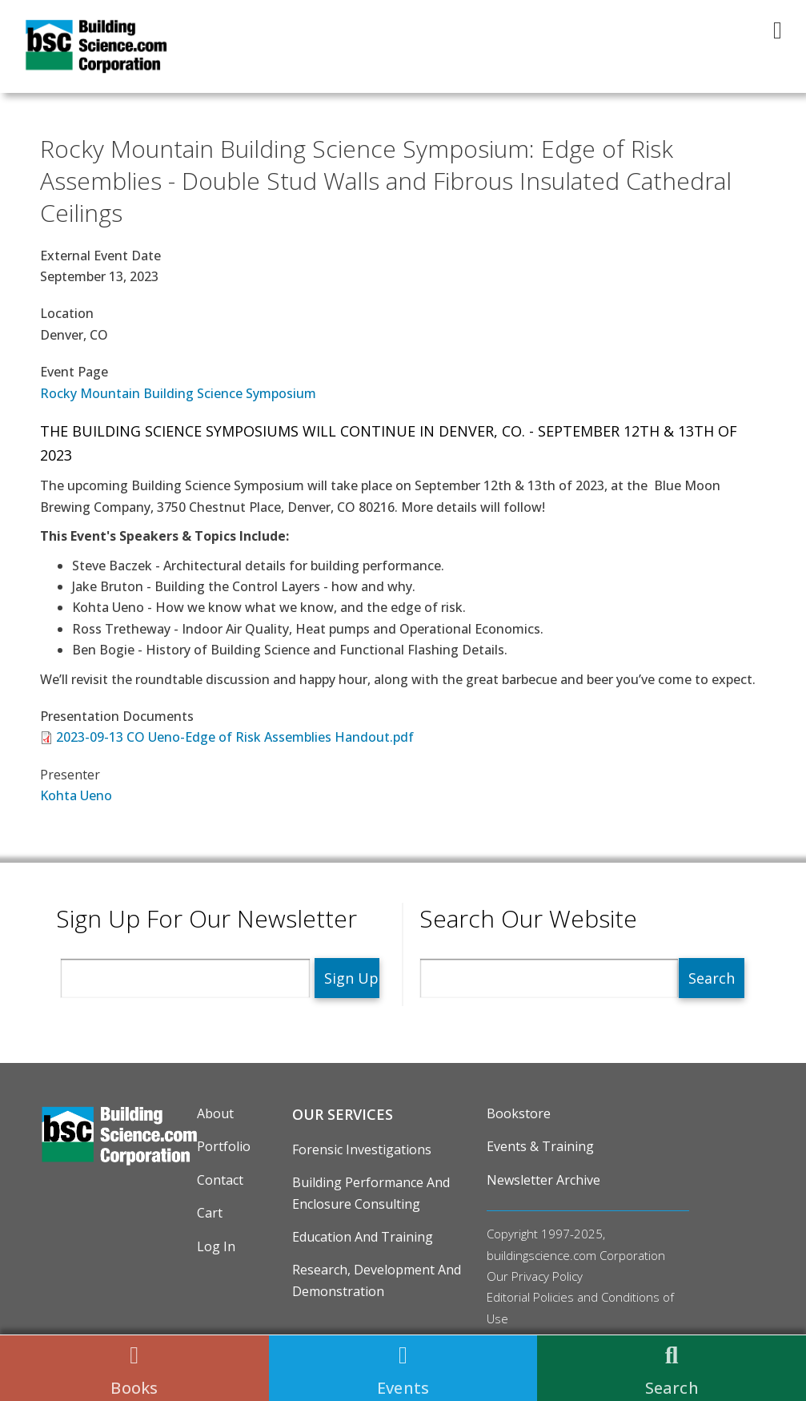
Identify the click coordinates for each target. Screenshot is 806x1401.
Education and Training (362, 1237)
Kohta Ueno (76, 795)
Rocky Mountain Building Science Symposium (178, 393)
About (215, 1113)
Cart (210, 1213)
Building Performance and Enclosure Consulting (371, 1193)
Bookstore (519, 1113)
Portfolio (224, 1146)
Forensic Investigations (361, 1149)
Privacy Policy (547, 1276)
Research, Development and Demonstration (376, 1280)
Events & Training (540, 1146)
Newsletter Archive (543, 1180)
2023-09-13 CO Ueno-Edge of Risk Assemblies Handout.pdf (235, 737)
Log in (216, 1246)
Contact (220, 1180)
